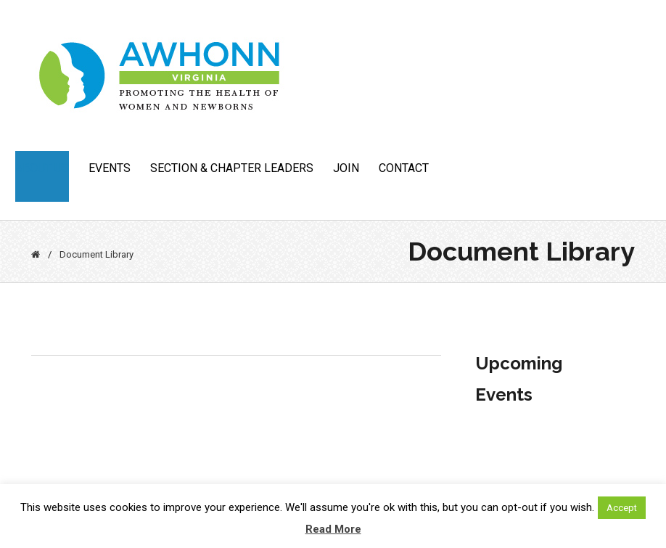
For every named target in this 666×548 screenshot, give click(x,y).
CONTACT (404, 168)
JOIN (346, 168)
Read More (333, 529)
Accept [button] (622, 507)
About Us (42, 168)
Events (110, 168)
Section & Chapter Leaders (231, 168)
